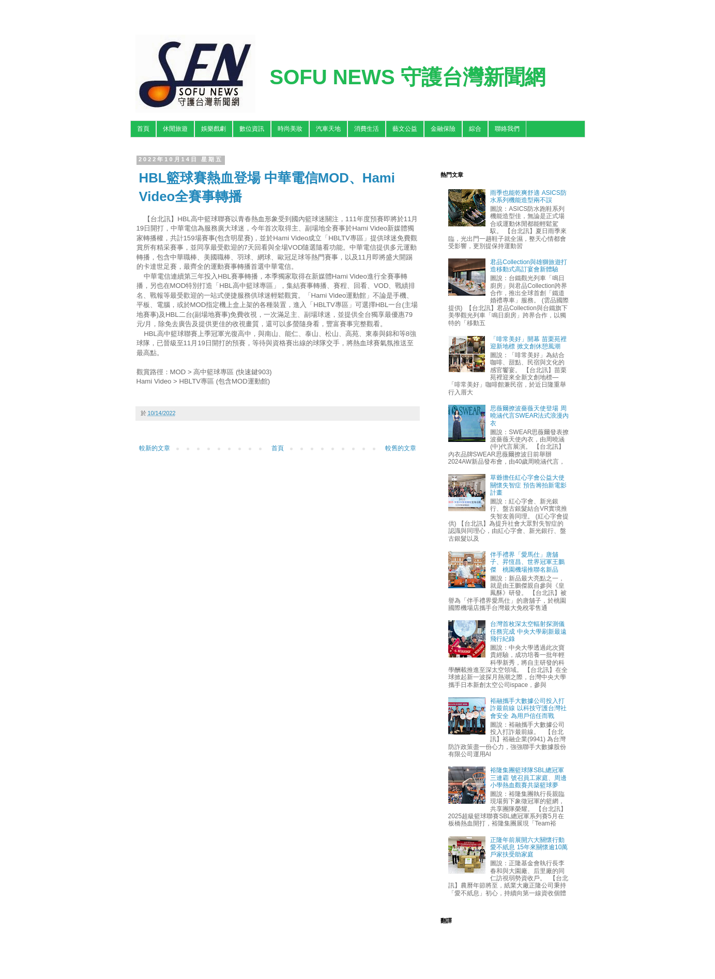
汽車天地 (328, 128)
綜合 (475, 128)
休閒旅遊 (175, 128)
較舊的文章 (400, 448)
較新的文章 (154, 448)
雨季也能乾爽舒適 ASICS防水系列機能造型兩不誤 (528, 196)
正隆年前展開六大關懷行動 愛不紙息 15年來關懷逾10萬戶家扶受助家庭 (529, 847)
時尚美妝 (290, 128)
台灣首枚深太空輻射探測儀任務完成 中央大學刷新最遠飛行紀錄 (528, 631)
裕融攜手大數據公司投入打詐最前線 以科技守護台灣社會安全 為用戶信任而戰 (528, 708)
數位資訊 (251, 128)
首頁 (143, 128)
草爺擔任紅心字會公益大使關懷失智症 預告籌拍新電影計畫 (528, 485)
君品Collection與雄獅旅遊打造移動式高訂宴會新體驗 (528, 265)
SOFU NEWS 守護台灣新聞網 (407, 77)
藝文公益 (404, 128)
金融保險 (443, 128)
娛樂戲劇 (213, 128)
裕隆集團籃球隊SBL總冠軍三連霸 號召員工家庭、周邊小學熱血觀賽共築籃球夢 (528, 778)
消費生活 (366, 128)
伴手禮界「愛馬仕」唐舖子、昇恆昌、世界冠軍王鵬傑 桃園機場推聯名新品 (527, 562)
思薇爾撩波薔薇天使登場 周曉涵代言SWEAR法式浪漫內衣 (529, 416)
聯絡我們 (507, 128)
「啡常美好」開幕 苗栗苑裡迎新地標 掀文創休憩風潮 (528, 342)
